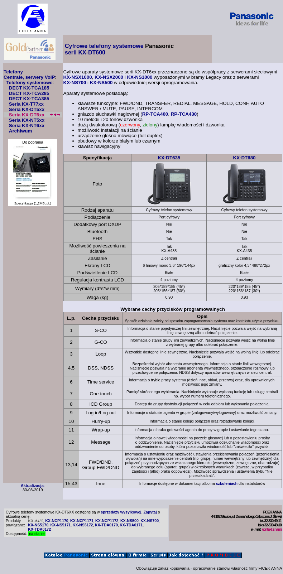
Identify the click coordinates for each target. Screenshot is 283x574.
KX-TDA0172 (39, 529)
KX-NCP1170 (56, 520)
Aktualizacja (32, 485)
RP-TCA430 (184, 114)
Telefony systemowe (29, 82)
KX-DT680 (244, 157)
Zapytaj (150, 512)
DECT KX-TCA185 (29, 88)
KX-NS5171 (60, 525)
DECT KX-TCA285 (29, 93)
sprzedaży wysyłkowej (121, 512)
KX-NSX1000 (77, 77)
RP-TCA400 (155, 114)
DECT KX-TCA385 (29, 98)
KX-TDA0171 (131, 525)
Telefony (13, 71)
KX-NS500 (101, 82)
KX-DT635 (169, 157)
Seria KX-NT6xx (26, 125)
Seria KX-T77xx (26, 104)
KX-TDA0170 (106, 525)
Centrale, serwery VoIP (29, 77)
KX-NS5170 (38, 525)
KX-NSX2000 (109, 77)
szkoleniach (227, 483)
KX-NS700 (74, 82)
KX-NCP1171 (81, 520)
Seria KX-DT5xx (26, 109)
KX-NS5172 (83, 525)
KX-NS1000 (139, 77)
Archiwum (20, 131)
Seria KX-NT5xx (26, 120)
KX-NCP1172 (107, 520)
